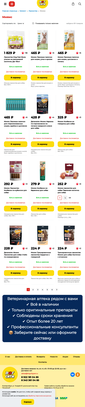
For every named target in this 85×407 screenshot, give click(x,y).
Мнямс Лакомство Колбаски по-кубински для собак (15, 190)
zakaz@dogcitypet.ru (29, 374)
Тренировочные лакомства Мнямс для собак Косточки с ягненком (69, 255)
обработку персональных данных (39, 396)
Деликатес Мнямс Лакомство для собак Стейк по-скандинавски (15, 255)
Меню (5, 4)
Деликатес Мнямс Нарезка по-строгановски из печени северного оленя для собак (42, 125)
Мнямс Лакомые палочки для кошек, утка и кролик (41, 58)
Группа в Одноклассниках (77, 374)
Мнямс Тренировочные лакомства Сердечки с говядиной (41, 255)
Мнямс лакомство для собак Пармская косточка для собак (68, 190)
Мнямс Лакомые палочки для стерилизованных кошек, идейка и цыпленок (15, 124)
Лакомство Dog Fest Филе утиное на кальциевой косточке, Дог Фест (15, 59)
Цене (19, 23)
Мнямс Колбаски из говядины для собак (66, 123)
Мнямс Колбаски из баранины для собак (39, 189)
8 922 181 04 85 (30, 377)
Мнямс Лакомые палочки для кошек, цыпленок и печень (68, 59)
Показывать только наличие (46, 23)
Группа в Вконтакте (72, 374)
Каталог (12, 4)
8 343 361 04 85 (30, 380)
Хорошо (27, 402)
